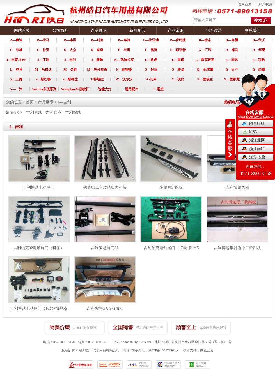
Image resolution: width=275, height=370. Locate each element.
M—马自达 (43, 69)
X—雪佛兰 (205, 79)
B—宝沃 (259, 40)
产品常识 (176, 30)
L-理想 (158, 89)
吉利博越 (34, 112)
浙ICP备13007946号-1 (164, 350)
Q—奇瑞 (177, 69)
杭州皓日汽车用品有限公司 (99, 350)
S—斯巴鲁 (43, 79)
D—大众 (70, 50)
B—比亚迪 (151, 40)
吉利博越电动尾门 (38, 187)
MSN (253, 132)
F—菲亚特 (177, 50)
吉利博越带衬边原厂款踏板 (237, 248)
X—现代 (178, 79)
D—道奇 (97, 50)
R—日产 (232, 69)
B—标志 (205, 40)
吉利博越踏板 (237, 187)
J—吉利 (70, 60)
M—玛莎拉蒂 (97, 69)
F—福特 (151, 50)
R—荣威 (259, 69)
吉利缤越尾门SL (105, 248)
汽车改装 (214, 30)
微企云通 (207, 350)
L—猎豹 (259, 60)
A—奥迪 (16, 40)
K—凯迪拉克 (124, 60)
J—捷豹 (97, 60)
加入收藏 (265, 4)
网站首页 (22, 30)
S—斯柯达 (70, 79)
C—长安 (43, 50)
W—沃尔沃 (124, 79)
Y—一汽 (16, 89)
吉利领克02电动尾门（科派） (38, 248)
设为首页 (244, 4)
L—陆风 (232, 60)
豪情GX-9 (14, 112)
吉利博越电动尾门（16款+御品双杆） (38, 311)
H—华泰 (258, 50)
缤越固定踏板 (171, 187)
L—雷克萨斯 (204, 60)
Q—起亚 (151, 69)
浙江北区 (257, 140)
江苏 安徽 (257, 157)
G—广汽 (204, 50)
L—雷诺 (178, 60)
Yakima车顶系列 (44, 89)
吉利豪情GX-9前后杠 (105, 308)
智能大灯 (104, 89)
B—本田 (70, 40)
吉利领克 (53, 112)
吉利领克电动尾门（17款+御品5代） (171, 251)
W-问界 (151, 79)
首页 (30, 102)
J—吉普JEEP (16, 60)
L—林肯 (16, 69)
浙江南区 (257, 149)
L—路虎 (151, 60)
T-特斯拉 (97, 79)
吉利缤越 (73, 112)
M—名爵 (70, 69)
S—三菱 (16, 79)
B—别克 (97, 40)
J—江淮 (43, 60)
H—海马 (231, 50)
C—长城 (16, 50)
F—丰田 (124, 50)
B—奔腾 (232, 40)
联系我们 (252, 30)
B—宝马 (43, 40)
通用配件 (131, 89)
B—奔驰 (124, 40)
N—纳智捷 (124, 69)
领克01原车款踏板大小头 (105, 187)
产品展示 (99, 30)
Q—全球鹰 (205, 69)
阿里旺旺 (257, 123)
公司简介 (60, 30)
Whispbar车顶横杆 (75, 89)
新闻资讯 (137, 30)
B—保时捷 (178, 40)
